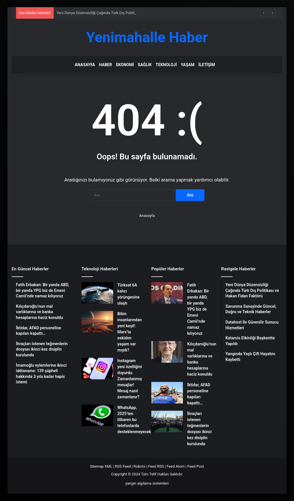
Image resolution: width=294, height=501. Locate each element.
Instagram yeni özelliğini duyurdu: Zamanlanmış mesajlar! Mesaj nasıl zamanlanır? (129, 378)
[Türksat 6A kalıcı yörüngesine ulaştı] (97, 293)
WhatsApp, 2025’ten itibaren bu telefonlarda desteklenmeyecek (134, 419)
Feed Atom (176, 466)
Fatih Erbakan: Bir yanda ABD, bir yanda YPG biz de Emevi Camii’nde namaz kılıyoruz (198, 309)
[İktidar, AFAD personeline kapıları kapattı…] (167, 393)
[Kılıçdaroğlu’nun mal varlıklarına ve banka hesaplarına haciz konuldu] (167, 352)
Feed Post (195, 466)
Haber (105, 64)
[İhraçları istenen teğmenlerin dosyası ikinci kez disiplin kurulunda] (167, 421)
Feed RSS (156, 466)
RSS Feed (123, 466)
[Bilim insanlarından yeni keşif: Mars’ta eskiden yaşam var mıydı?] (97, 321)
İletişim (206, 64)
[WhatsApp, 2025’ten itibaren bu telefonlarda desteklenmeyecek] (97, 415)
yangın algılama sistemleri (147, 483)
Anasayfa (85, 64)
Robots (139, 466)
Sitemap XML (101, 466)
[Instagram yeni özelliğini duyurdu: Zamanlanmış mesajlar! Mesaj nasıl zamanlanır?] (97, 368)
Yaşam (187, 64)
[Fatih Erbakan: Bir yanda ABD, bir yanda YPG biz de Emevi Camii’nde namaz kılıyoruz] (167, 293)
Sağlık (145, 64)
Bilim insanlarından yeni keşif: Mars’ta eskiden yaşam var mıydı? (129, 331)
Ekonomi (125, 64)
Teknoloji (166, 64)
